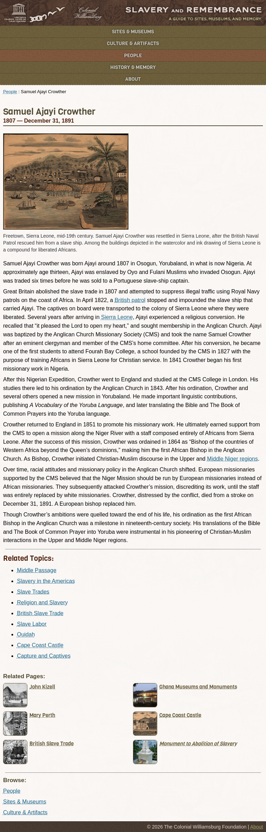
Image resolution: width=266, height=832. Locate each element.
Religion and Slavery (42, 602)
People (133, 55)
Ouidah (26, 634)
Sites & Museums (133, 31)
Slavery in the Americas (46, 581)
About (133, 79)
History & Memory (133, 67)
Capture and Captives (44, 656)
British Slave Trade (40, 613)
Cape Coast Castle (40, 645)
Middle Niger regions (232, 459)
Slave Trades (33, 592)
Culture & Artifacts (133, 43)
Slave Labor (31, 624)
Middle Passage (36, 570)
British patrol (130, 300)
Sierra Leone (117, 317)
